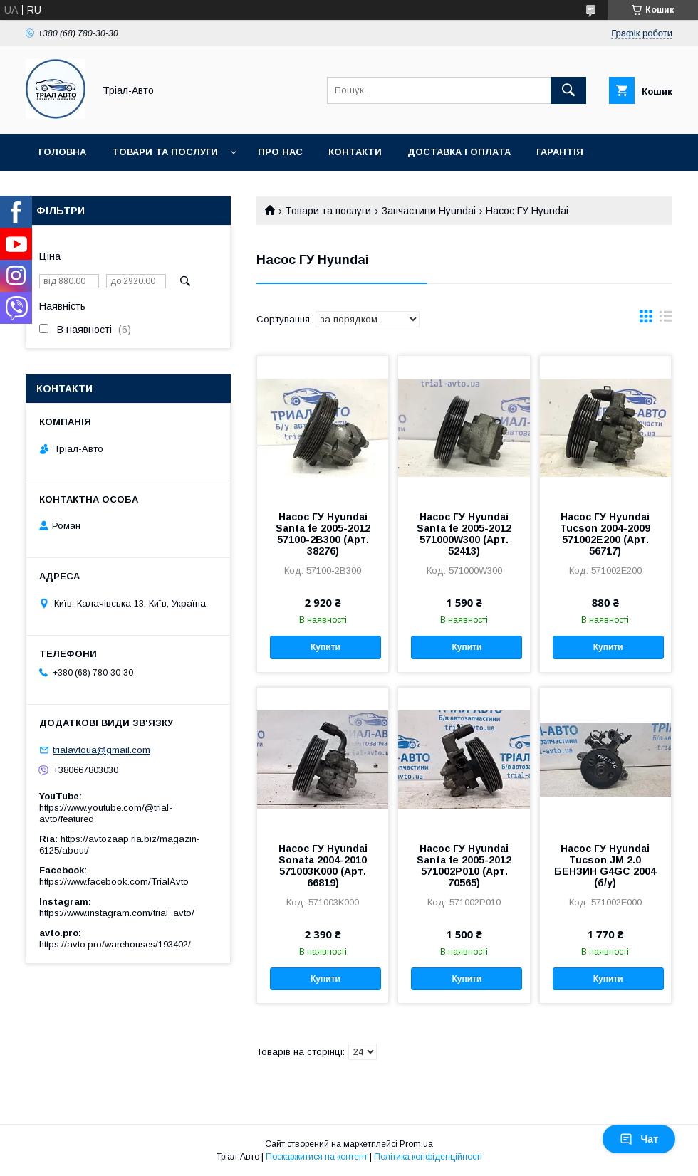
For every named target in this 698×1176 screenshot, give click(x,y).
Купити (325, 647)
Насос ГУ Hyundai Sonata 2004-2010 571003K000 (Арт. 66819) (323, 865)
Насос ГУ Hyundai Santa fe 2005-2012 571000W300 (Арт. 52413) (464, 534)
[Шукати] (568, 90)
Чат (639, 1139)
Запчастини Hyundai (429, 210)
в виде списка (666, 320)
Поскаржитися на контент (317, 1157)
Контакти (355, 152)
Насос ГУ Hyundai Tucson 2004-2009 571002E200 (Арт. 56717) (605, 534)
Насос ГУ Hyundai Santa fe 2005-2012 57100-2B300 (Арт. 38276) (323, 534)
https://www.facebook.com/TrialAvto (114, 881)
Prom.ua (416, 1144)
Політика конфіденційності (428, 1157)
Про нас (280, 152)
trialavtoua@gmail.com (101, 750)
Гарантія (559, 152)
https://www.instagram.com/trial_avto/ (116, 913)
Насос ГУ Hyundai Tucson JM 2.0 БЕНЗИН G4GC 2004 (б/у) (605, 865)
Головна (62, 152)
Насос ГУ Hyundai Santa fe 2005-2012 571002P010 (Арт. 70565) (464, 865)
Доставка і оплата (459, 152)
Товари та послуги (165, 152)
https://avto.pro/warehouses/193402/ (115, 944)
